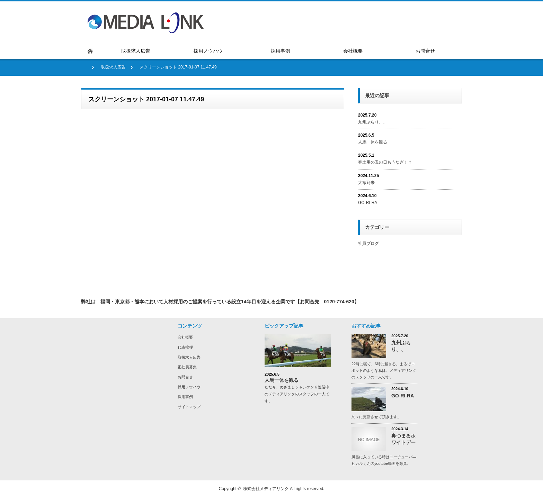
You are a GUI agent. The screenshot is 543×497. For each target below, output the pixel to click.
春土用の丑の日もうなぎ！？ (385, 162)
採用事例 (185, 397)
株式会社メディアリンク (266, 488)
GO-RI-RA (369, 202)
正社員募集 (187, 367)
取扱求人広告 (113, 67)
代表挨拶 (185, 347)
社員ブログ (368, 243)
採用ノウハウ (189, 387)
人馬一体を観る (372, 142)
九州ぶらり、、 (372, 122)
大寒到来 (366, 182)
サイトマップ (189, 407)
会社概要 (185, 337)
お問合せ (185, 377)
